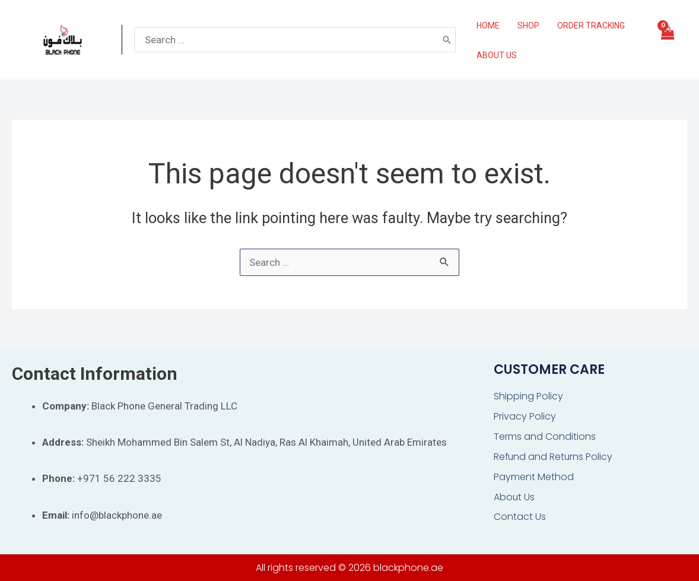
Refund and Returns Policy (554, 456)
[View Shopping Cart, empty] (667, 40)
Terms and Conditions (545, 436)
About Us (514, 497)
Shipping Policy (528, 396)
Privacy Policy (525, 416)
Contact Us (520, 517)
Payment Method (534, 477)
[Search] (447, 40)
